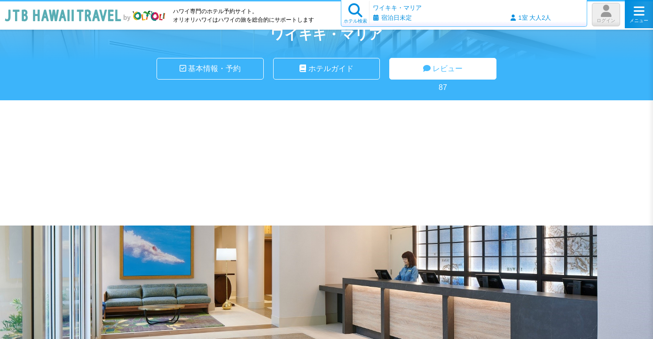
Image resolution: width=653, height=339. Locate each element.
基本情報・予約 (210, 69)
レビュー (443, 69)
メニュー (639, 14)
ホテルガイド (326, 69)
